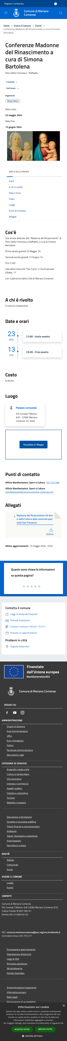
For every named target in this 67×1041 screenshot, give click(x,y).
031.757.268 (52, 482)
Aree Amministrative (17, 731)
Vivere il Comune (22, 25)
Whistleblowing (14, 968)
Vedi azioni (13, 88)
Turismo (11, 798)
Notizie (10, 860)
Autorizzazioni (14, 840)
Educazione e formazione (19, 817)
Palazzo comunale (26, 408)
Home (6, 25)
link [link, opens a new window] (61, 1023)
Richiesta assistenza (17, 963)
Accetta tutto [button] (22, 1029)
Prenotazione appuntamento (21, 949)
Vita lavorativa (14, 779)
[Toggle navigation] (6, 13)
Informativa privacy (16, 992)
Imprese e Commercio (17, 783)
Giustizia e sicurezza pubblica (21, 821)
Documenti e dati (15, 755)
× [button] (64, 1006)
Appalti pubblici (14, 788)
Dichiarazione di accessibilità (21, 1002)
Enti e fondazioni (15, 740)
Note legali (12, 997)
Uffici (9, 736)
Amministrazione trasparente (21, 987)
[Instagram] (22, 713)
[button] (33, 1035)
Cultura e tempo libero (18, 774)
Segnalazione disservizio (19, 954)
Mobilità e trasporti (16, 802)
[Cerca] (61, 13)
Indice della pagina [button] (19, 171)
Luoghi (10, 883)
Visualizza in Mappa (33, 444)
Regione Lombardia (14, 3)
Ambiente (12, 831)
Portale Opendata (15, 973)
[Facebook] (7, 713)
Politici (10, 745)
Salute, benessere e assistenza (22, 836)
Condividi (12, 82)
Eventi (38, 25)
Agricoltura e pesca (16, 845)
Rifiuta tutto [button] (45, 1029)
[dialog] (33, 1022)
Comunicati (12, 864)
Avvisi (10, 869)
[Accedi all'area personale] (55, 3)
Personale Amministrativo (20, 750)
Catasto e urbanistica (17, 793)
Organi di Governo (16, 726)
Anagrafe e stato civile (18, 769)
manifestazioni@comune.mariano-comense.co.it (29, 492)
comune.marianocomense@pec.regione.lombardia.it (33, 932)
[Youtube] (15, 713)
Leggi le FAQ (13, 959)
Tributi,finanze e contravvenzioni (23, 826)
